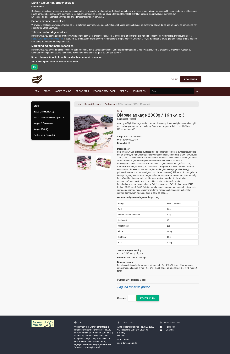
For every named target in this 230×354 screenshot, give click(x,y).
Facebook (167, 327)
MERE (124, 91)
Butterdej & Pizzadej (44, 135)
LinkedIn (167, 330)
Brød (51, 106)
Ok (34, 67)
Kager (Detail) (51, 129)
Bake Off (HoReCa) (51, 111)
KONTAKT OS (139, 91)
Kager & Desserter (51, 123)
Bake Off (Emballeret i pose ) (51, 117)
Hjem (79, 104)
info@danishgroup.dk (127, 343)
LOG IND (174, 79)
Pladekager (110, 104)
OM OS (47, 91)
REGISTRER (190, 79)
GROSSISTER (82, 91)
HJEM (36, 91)
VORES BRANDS (63, 91)
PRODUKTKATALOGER (104, 91)
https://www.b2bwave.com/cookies (47, 39)
